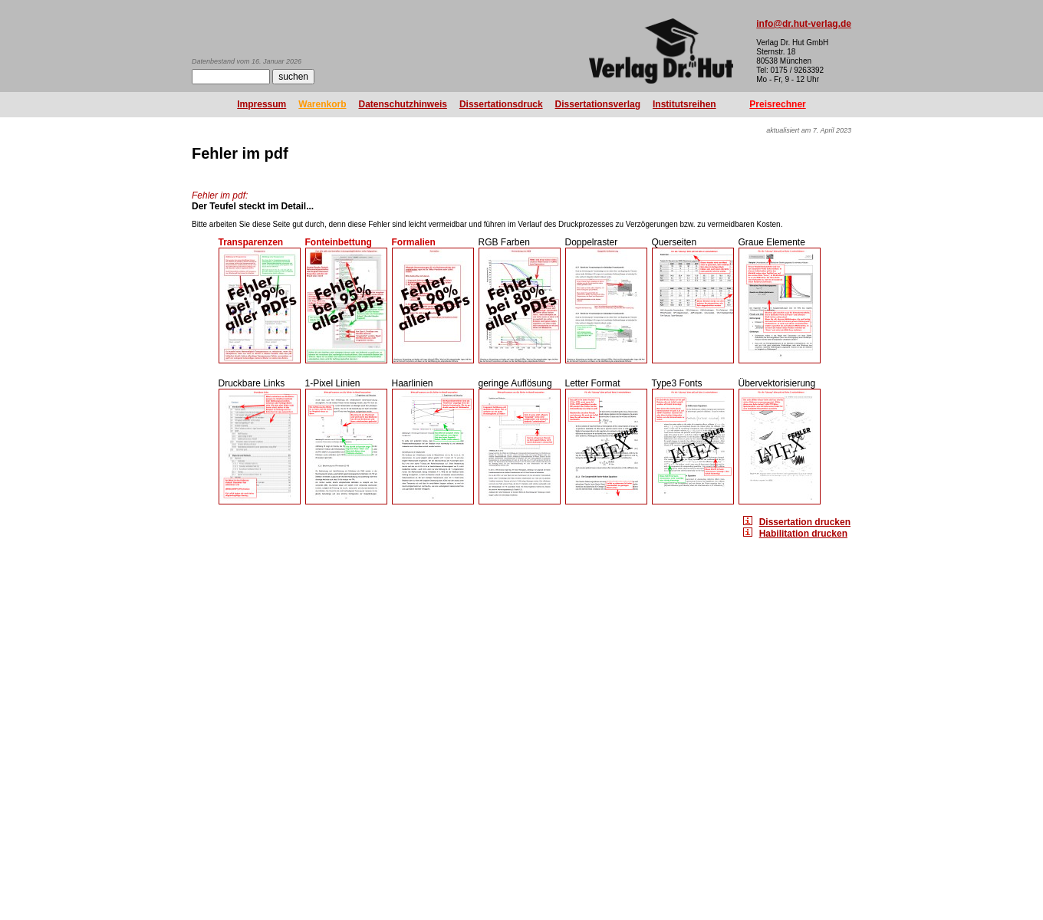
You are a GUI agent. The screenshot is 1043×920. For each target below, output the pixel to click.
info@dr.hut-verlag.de (803, 23)
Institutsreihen (684, 104)
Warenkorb (322, 104)
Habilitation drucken (803, 533)
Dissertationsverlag (597, 104)
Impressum (261, 104)
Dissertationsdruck (501, 104)
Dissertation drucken (805, 522)
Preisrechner (777, 104)
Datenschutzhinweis (403, 104)
